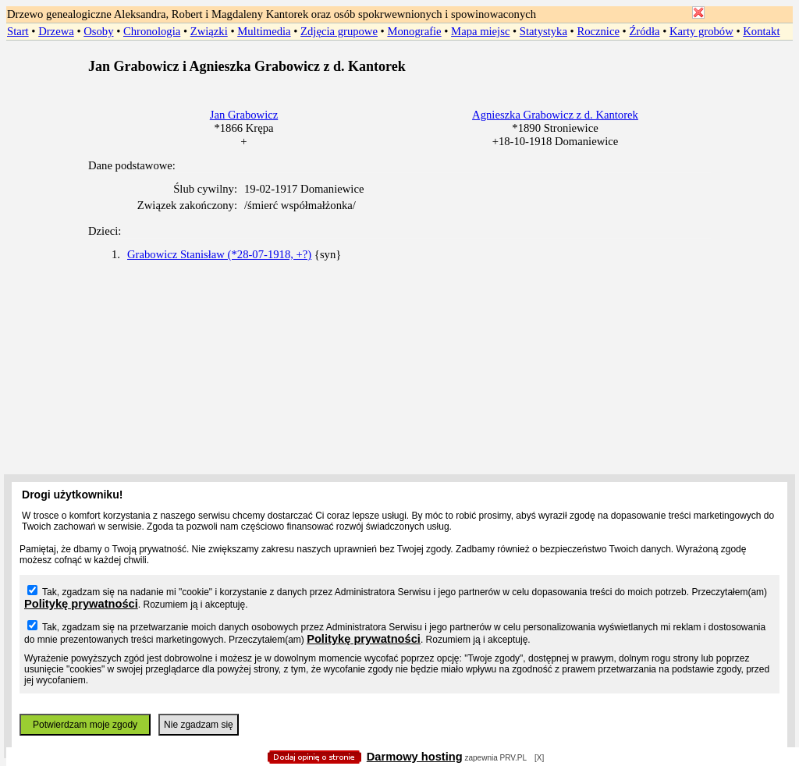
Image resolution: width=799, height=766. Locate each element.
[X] (539, 758)
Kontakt (761, 31)
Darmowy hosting (415, 756)
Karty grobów (701, 31)
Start (18, 31)
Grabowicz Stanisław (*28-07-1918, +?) (219, 254)
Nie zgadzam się (198, 724)
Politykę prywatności (81, 604)
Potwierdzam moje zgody (85, 724)
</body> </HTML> (399, 78)
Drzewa (56, 31)
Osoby (98, 31)
